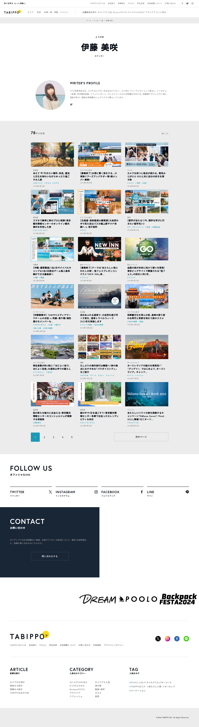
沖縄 (36, 278)
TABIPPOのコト (40, 325)
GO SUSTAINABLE (136, 12)
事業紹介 (121, 3)
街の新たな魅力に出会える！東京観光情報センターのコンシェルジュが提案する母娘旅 (52, 416)
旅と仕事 (37, 328)
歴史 (141, 322)
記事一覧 (48, 12)
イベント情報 (87, 325)
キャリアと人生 (105, 12)
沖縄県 (35, 265)
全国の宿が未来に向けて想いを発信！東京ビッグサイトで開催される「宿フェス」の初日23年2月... (146, 271)
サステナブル (134, 423)
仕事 (51, 325)
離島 (42, 278)
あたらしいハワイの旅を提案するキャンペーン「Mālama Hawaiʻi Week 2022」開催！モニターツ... (145, 416)
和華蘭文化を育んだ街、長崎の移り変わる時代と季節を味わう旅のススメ (146, 317)
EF (130, 227)
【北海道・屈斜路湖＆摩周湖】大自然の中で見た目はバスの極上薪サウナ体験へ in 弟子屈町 (99, 223)
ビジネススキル (77, 685)
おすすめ (85, 375)
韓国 (82, 363)
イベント (64, 12)
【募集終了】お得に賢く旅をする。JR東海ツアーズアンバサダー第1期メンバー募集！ (98, 176)
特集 (56, 12)
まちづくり (38, 183)
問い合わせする (50, 556)
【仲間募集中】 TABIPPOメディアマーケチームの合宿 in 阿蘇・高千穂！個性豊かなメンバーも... (52, 318)
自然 (97, 696)
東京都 (35, 217)
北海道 (82, 312)
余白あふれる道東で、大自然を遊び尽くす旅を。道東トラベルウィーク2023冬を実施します (99, 318)
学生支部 (140, 3)
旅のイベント (85, 265)
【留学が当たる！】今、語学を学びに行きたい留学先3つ (146, 222)
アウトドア (150, 12)
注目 (144, 183)
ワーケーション (39, 312)
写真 (138, 183)
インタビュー (39, 372)
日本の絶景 (48, 328)
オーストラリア (133, 363)
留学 (129, 217)
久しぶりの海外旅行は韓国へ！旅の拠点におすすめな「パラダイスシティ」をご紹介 (99, 368)
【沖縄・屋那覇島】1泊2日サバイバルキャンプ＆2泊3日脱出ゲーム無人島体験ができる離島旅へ (52, 271)
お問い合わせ (170, 3)
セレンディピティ (41, 230)
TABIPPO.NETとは (97, 3)
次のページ (141, 436)
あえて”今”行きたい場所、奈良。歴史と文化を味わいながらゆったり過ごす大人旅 (51, 176)
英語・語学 (100, 689)
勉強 (148, 227)
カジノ (101, 375)
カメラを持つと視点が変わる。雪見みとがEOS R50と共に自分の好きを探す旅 (146, 176)
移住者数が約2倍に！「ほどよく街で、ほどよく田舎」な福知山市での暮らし (52, 367)
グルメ (48, 183)
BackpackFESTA (120, 12)
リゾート (110, 375)
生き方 (50, 372)
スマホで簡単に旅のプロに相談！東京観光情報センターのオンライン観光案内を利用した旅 (52, 223)
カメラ (129, 170)
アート (93, 375)
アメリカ (130, 410)
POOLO (131, 3)
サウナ (84, 230)
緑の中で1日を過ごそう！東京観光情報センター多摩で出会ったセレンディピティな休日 (99, 416)
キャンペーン (139, 227)
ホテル (56, 183)
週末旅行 (37, 423)
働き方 (58, 325)
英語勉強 (156, 227)
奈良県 (35, 170)
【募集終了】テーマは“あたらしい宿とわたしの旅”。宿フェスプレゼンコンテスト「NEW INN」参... (99, 271)
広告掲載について (154, 3)
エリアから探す (86, 170)
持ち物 (98, 685)
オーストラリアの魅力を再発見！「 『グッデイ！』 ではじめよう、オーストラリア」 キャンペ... (146, 368)
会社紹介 (111, 3)
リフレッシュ (76, 696)
